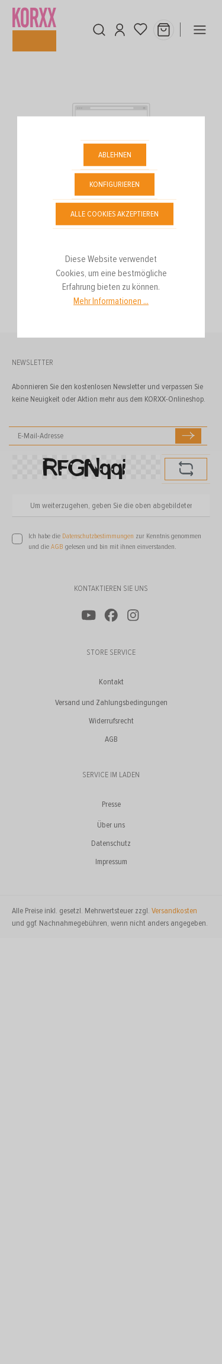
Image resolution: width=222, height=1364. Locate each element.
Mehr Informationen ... (111, 301)
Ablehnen (114, 155)
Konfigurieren (114, 184)
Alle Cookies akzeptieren (114, 214)
